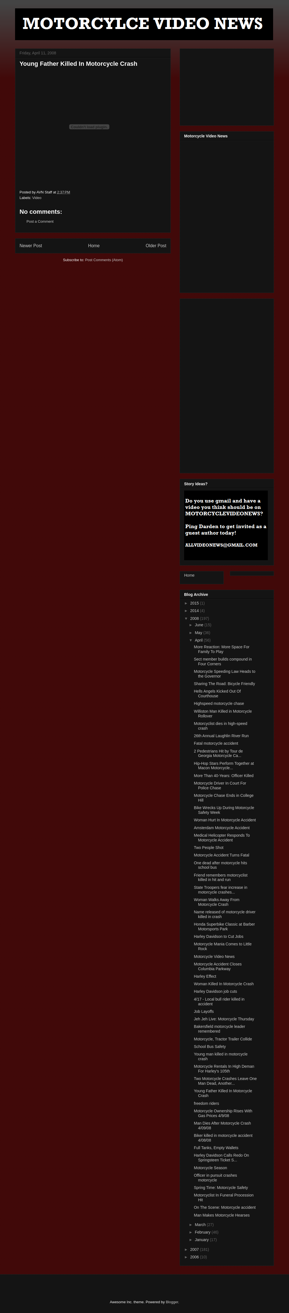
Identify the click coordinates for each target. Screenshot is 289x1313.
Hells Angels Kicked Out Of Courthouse (217, 693)
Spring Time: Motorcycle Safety (221, 1187)
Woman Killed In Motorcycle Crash (224, 984)
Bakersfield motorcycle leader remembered (219, 1028)
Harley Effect (205, 976)
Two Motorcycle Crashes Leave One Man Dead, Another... (225, 1081)
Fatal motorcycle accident (216, 743)
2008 (195, 618)
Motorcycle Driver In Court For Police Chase (220, 785)
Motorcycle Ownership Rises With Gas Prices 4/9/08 (223, 1113)
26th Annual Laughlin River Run (221, 736)
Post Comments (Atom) (104, 260)
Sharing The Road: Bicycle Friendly (224, 683)
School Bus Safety (210, 1046)
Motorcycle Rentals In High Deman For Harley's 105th (224, 1068)
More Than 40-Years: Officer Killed (224, 775)
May (199, 632)
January (202, 1239)
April (199, 640)
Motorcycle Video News (214, 956)
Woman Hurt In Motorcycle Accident (225, 820)
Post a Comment (40, 221)
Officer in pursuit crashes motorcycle (215, 1177)
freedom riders (206, 1103)
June (199, 625)
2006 (195, 1257)
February (203, 1232)
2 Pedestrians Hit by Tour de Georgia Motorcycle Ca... (218, 753)
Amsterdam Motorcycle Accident (222, 828)
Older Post (156, 245)
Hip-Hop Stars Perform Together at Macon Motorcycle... (224, 765)
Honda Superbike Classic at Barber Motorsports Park (224, 926)
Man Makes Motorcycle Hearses (222, 1215)
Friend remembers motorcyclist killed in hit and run (220, 877)
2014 (195, 610)
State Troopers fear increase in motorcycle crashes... (220, 889)
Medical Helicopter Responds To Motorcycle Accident (222, 837)
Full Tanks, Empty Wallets (216, 1147)
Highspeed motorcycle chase (219, 703)
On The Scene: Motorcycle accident (225, 1207)
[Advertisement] (226, 85)
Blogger (172, 1302)
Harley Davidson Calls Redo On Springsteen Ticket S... (221, 1157)
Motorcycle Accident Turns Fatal (221, 855)
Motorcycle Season (210, 1168)
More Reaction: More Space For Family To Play (221, 649)
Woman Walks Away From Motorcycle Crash (216, 902)
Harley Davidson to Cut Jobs (218, 936)
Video (37, 198)
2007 (195, 1249)
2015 (195, 603)
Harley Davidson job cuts (215, 991)
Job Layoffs (204, 1011)
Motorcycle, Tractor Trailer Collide (223, 1039)
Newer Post (31, 245)
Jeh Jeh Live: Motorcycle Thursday (224, 1019)
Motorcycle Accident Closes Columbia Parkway (218, 966)
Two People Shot (208, 847)
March (201, 1224)
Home (94, 245)
